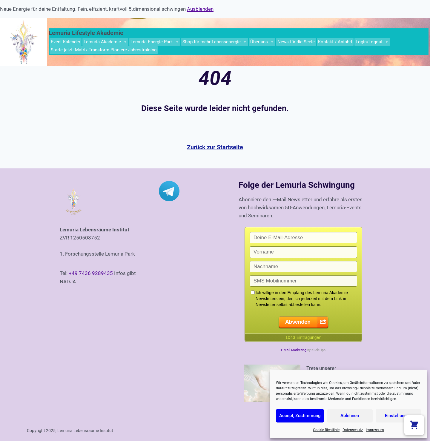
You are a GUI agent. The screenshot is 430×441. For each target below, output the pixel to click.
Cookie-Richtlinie (326, 430)
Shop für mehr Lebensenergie (214, 42)
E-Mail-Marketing (293, 350)
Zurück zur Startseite (215, 147)
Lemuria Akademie (105, 42)
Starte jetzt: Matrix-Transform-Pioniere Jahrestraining (103, 50)
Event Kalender (65, 41)
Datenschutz (353, 430)
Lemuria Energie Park (154, 42)
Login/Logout (372, 42)
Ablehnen (349, 415)
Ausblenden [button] (200, 9)
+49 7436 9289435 (91, 273)
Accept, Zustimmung (300, 415)
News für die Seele (296, 41)
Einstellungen (398, 415)
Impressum (375, 430)
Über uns (262, 42)
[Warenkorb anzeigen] (414, 425)
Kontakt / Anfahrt (335, 41)
